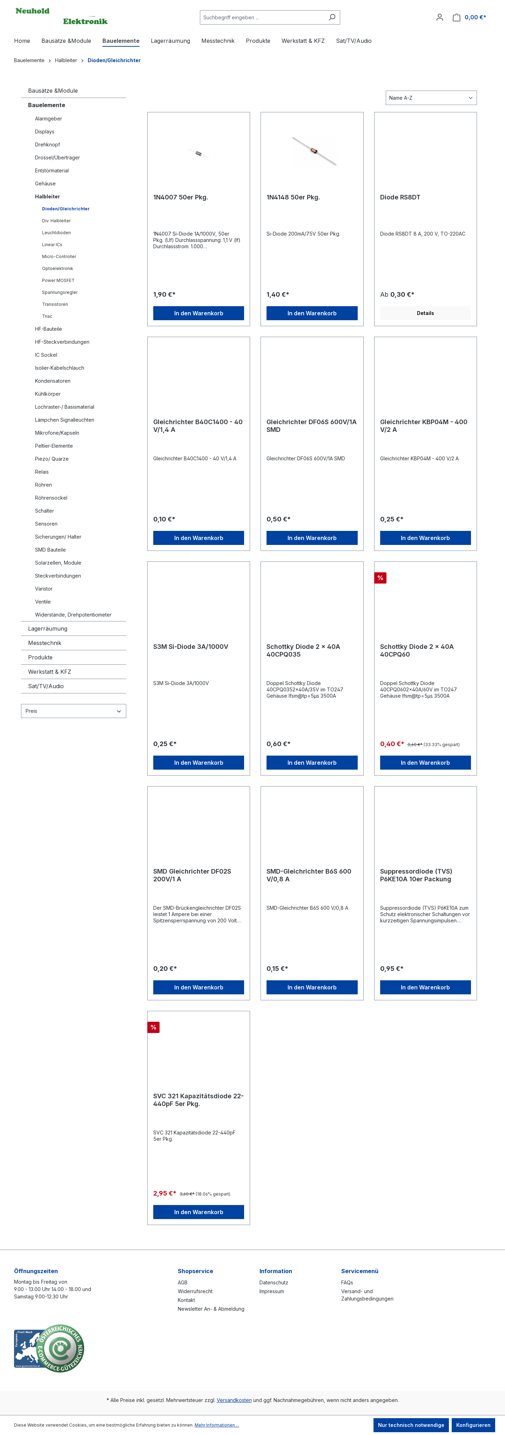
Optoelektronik (57, 268)
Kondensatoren (52, 381)
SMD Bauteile (50, 550)
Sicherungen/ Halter (58, 537)
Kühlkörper (48, 394)
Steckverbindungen (58, 576)
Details (425, 313)
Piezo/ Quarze (52, 459)
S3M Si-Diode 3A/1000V (190, 646)
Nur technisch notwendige (411, 1425)
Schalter (44, 511)
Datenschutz (274, 1282)
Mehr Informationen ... (217, 1425)
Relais (42, 472)
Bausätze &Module (53, 90)
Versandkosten (234, 1400)
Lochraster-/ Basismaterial (64, 407)
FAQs (347, 1282)
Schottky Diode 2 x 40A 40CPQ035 (303, 650)
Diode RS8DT (400, 197)
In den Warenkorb (198, 313)
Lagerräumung (47, 628)
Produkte (40, 657)
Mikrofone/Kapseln (57, 433)
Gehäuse (45, 183)
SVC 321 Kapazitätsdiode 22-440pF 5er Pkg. (198, 1099)
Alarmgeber (48, 118)
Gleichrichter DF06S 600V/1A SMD (312, 425)
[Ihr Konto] (439, 17)
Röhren (43, 485)
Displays (44, 131)
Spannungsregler (60, 292)
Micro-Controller (59, 256)
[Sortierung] (431, 98)
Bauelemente (46, 104)
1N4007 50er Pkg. (180, 197)
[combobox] (262, 17)
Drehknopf (47, 144)
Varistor (44, 589)
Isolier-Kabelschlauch (59, 368)
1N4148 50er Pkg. (293, 197)
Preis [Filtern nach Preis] (74, 711)
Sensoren (46, 524)
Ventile (43, 602)
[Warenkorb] (469, 17)
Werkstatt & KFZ (49, 671)
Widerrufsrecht (195, 1291)
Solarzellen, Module (58, 563)
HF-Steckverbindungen (62, 342)
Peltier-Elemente (54, 446)
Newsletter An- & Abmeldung (211, 1309)
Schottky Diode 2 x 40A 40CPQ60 (417, 650)
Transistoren (55, 304)
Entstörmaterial (52, 170)
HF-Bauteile (48, 329)
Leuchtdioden (56, 232)
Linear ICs (52, 244)
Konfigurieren (473, 1425)
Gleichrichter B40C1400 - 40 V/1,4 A (198, 425)
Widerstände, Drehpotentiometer (73, 615)
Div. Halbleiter (56, 220)
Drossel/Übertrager (57, 157)
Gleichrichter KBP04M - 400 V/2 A (423, 425)
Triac (47, 316)
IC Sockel (46, 355)
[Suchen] (332, 17)
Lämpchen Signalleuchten (64, 420)
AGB (183, 1282)
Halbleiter (47, 196)
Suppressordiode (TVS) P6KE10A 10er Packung (416, 875)
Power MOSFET (58, 280)
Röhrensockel (51, 498)
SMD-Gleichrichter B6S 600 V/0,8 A (309, 875)
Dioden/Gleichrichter (66, 208)
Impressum (272, 1291)
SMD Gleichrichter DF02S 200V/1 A (192, 875)
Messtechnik (44, 642)
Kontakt (186, 1300)
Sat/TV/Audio (46, 686)
